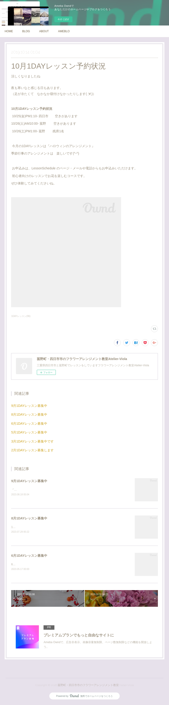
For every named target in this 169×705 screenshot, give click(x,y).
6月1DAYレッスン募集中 (29, 423)
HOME (9, 31)
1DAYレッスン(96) (20, 316)
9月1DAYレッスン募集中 (29, 406)
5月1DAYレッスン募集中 (29, 432)
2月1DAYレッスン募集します (32, 450)
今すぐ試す (63, 19)
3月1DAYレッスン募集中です (32, 441)
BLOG (26, 31)
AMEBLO (64, 31)
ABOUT (44, 31)
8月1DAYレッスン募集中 (29, 414)
